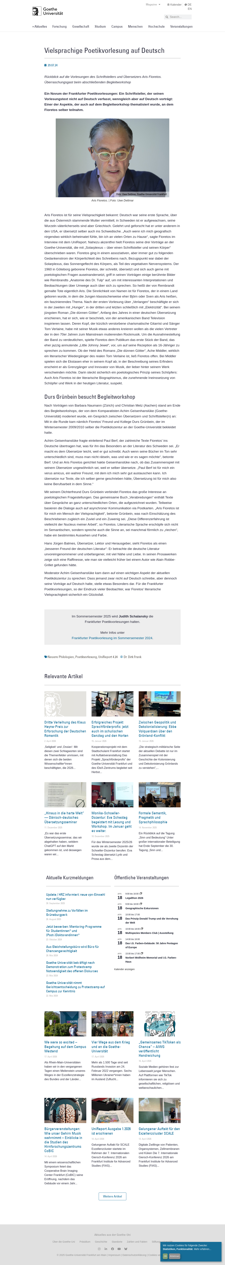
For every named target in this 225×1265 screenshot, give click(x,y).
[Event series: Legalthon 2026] (141, 894)
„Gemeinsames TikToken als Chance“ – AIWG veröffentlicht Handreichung (160, 1049)
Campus (116, 26)
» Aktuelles (39, 26)
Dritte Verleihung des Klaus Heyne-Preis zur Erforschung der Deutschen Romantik (65, 729)
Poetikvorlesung (86, 657)
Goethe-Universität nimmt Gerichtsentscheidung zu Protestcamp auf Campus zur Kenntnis (75, 986)
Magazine (153, 4)
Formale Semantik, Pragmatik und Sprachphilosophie (153, 817)
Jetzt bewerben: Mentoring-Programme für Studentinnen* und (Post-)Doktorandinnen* (73, 930)
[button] (112, 1196)
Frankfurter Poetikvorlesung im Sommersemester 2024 (112, 638)
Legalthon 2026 (134, 898)
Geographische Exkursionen (142, 908)
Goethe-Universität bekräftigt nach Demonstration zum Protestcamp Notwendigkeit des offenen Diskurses (72, 966)
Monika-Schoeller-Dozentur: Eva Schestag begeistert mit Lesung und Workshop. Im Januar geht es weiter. (112, 822)
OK (165, 1256)
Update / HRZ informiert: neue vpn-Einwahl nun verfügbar (75, 896)
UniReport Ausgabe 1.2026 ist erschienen (111, 1130)
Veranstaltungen (181, 26)
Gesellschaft (80, 26)
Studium (100, 26)
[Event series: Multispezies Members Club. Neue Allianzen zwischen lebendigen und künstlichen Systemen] (142, 929)
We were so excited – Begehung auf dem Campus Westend (65, 1046)
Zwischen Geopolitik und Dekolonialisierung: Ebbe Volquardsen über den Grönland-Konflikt (157, 729)
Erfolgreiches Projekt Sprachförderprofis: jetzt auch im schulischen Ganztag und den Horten (110, 729)
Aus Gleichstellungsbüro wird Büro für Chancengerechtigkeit (72, 948)
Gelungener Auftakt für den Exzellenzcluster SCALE (159, 1130)
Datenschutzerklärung (134, 1255)
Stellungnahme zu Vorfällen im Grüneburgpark (67, 912)
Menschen (135, 26)
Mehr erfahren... (202, 1249)
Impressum (114, 1255)
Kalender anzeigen (124, 969)
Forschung (59, 26)
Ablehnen (174, 1256)
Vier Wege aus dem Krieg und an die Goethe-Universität (111, 1046)
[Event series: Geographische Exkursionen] (141, 904)
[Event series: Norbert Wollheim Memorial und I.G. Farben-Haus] (142, 953)
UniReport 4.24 (108, 657)
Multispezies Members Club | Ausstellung (149, 933)
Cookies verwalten (158, 1255)
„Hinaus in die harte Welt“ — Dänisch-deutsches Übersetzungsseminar (64, 817)
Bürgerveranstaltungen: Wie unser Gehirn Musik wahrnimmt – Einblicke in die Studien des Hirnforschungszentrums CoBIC (63, 1139)
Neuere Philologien (61, 657)
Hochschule (156, 26)
